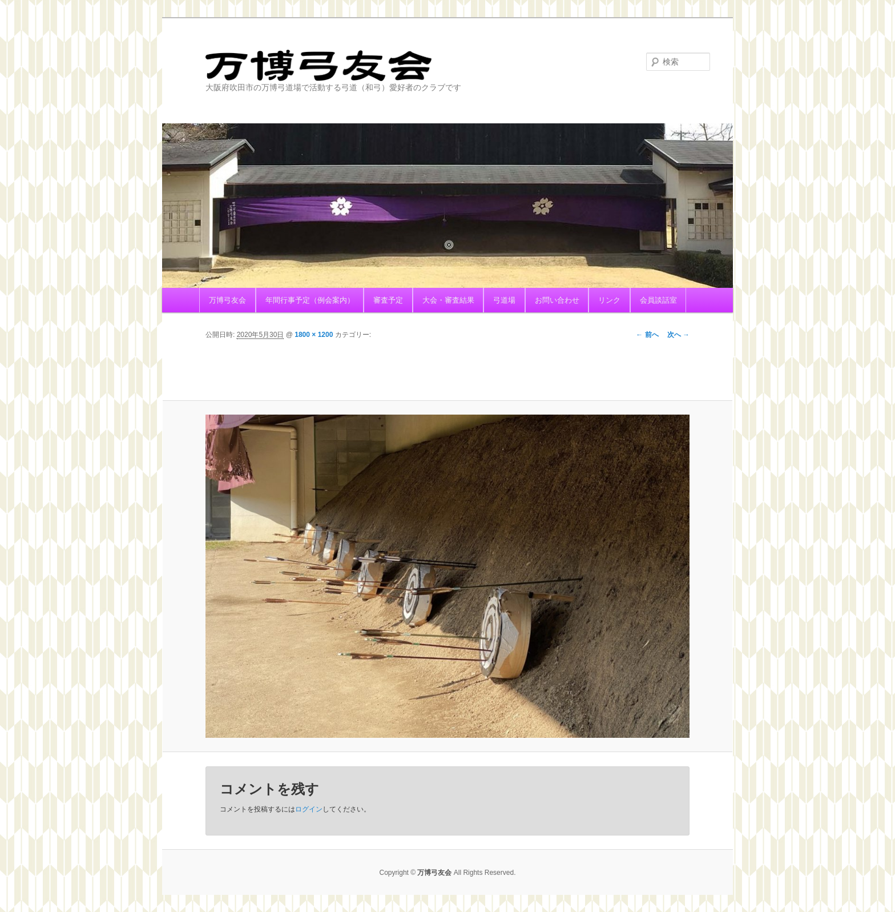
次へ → (678, 335)
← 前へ (647, 335)
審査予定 (388, 300)
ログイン (308, 809)
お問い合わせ (557, 300)
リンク (609, 300)
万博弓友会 (370, 65)
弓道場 (504, 300)
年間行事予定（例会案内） (309, 300)
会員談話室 (658, 300)
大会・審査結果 (448, 300)
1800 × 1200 (314, 335)
